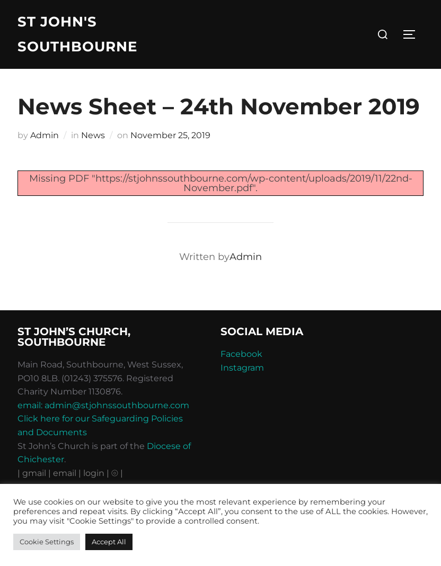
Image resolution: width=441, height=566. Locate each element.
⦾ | (117, 473)
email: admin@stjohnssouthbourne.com (103, 405)
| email (63, 473)
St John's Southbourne (77, 34)
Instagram (242, 368)
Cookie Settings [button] (47, 541)
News (93, 135)
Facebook (241, 354)
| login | (93, 473)
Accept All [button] (109, 541)
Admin (44, 135)
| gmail (32, 473)
